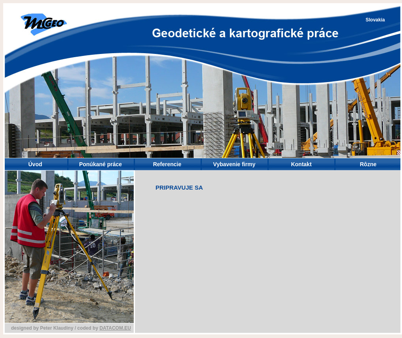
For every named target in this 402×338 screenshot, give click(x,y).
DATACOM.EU (115, 328)
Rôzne (368, 164)
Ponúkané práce (100, 164)
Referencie (167, 164)
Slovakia (375, 20)
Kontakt (301, 164)
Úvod (35, 164)
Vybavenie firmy (234, 164)
